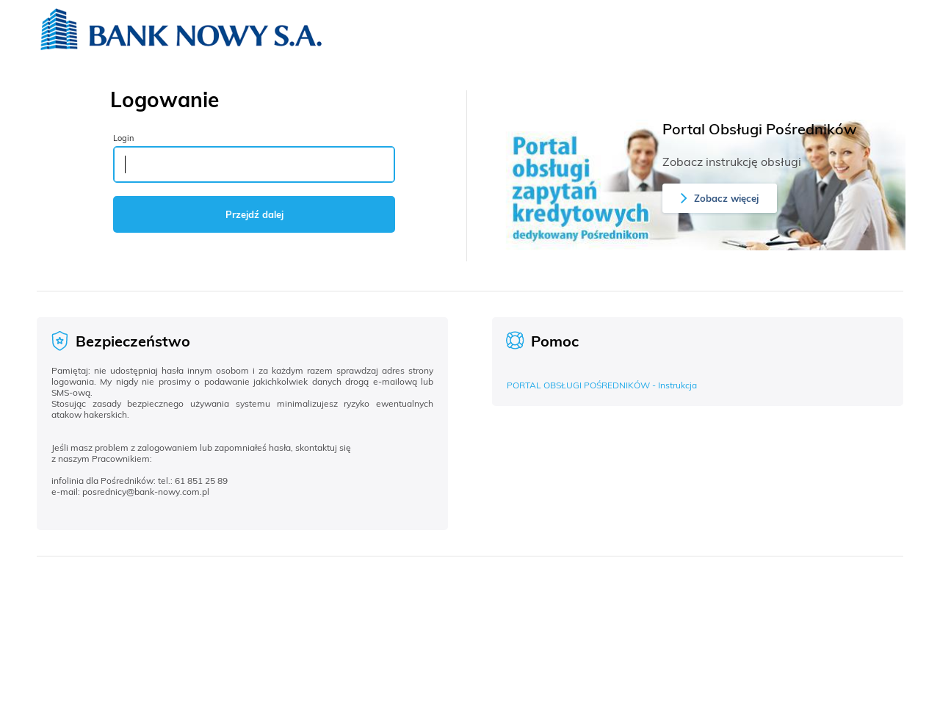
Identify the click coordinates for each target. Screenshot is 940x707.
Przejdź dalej (254, 214)
